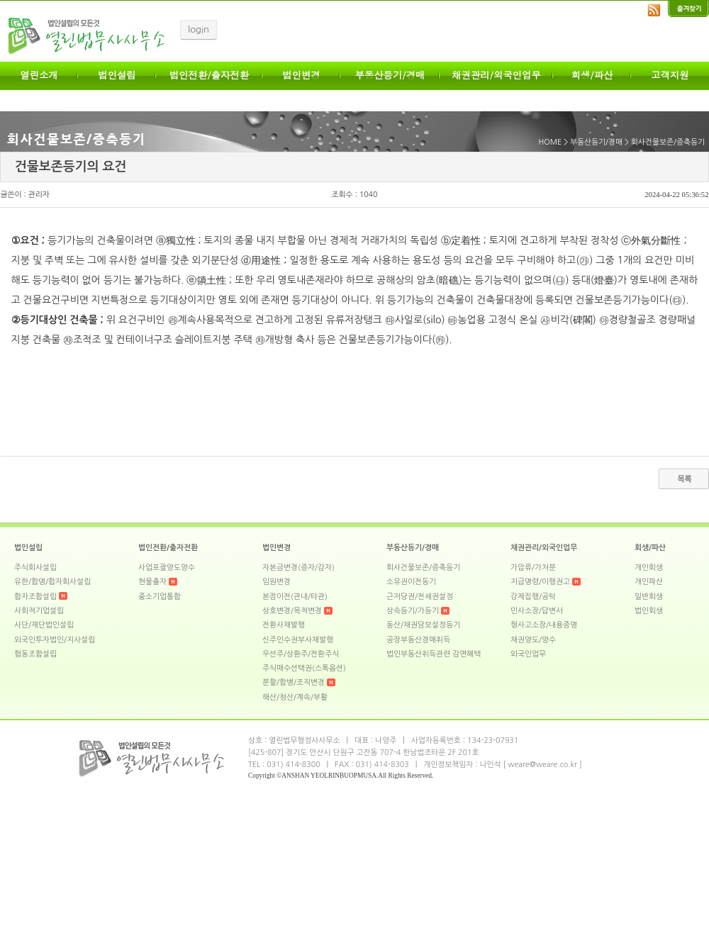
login (198, 29)
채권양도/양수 (533, 640)
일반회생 (649, 596)
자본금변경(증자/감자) (298, 567)
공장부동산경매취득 (418, 640)
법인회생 (649, 611)
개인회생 (649, 567)
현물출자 (152, 582)
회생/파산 (592, 75)
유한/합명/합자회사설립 (52, 582)
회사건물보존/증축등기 (423, 567)
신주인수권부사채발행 (297, 640)
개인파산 (649, 582)
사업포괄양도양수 (166, 567)
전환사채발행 (283, 625)
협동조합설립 (35, 654)
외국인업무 (528, 654)
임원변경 (276, 582)
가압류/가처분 (533, 567)
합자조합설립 (35, 596)
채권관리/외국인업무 (496, 75)
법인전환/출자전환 (209, 75)
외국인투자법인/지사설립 (54, 640)
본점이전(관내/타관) (295, 596)
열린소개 (38, 75)
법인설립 (116, 75)
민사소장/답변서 (536, 611)
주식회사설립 (35, 567)
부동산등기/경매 (390, 75)
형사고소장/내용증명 (543, 625)
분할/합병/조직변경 (293, 682)
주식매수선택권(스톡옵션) (304, 668)
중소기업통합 (159, 596)
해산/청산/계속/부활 (295, 697)
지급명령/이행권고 (540, 582)
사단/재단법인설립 (44, 625)
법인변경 (301, 75)
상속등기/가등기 (412, 611)
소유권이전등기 (411, 582)
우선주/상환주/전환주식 (300, 654)
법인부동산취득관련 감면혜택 (433, 654)
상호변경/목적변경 (292, 611)
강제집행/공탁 (533, 596)
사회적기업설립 (39, 611)
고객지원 (669, 75)
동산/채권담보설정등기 (423, 625)
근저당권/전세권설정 (419, 596)
